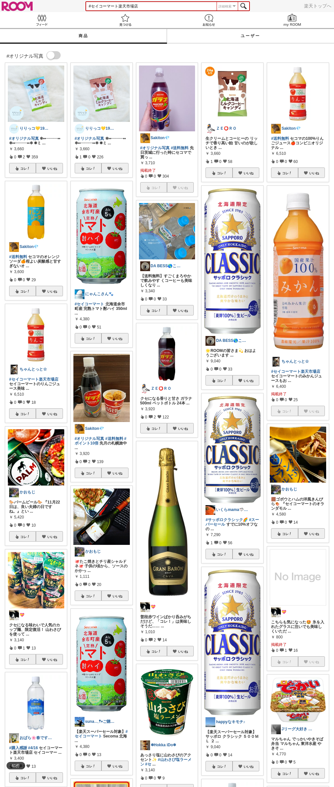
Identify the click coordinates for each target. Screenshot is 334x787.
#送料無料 (18, 257)
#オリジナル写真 (24, 138)
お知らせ (208, 20)
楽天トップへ (317, 5)
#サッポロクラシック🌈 (226, 519)
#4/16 (33, 748)
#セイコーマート (89, 304)
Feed (42, 20)
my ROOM (292, 20)
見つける (125, 20)
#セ (148, 764)
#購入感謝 (18, 748)
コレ (25, 168)
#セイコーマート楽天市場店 (33, 379)
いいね (52, 168)
